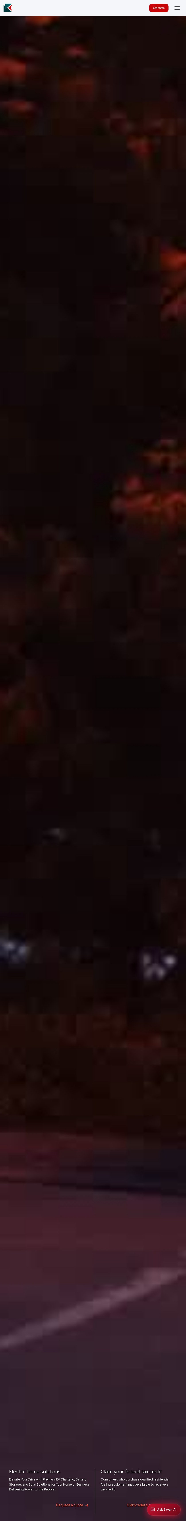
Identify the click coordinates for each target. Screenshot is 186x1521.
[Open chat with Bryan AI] (164, 1510)
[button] (177, 8)
